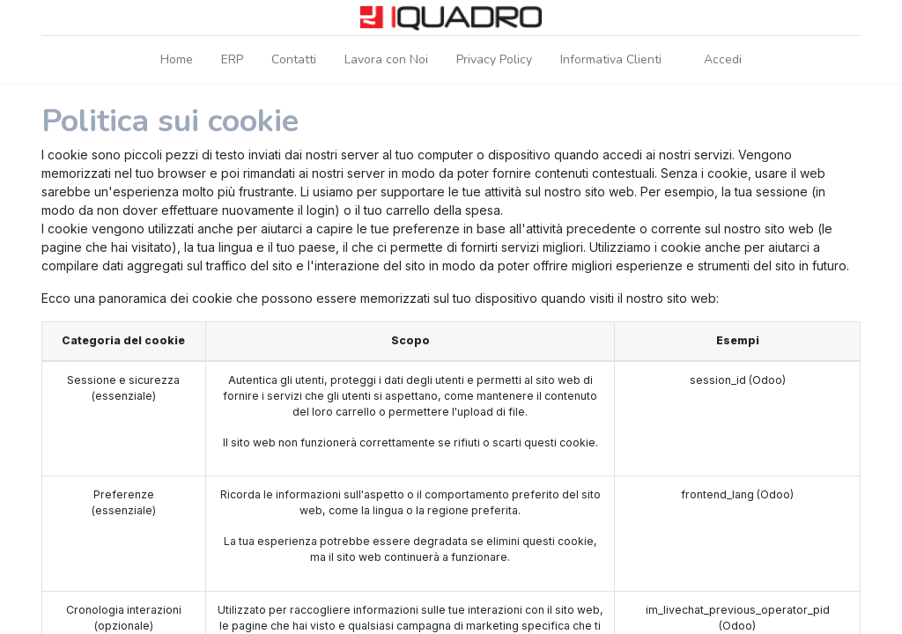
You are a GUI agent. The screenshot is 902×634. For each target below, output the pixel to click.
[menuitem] (176, 59)
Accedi (723, 59)
